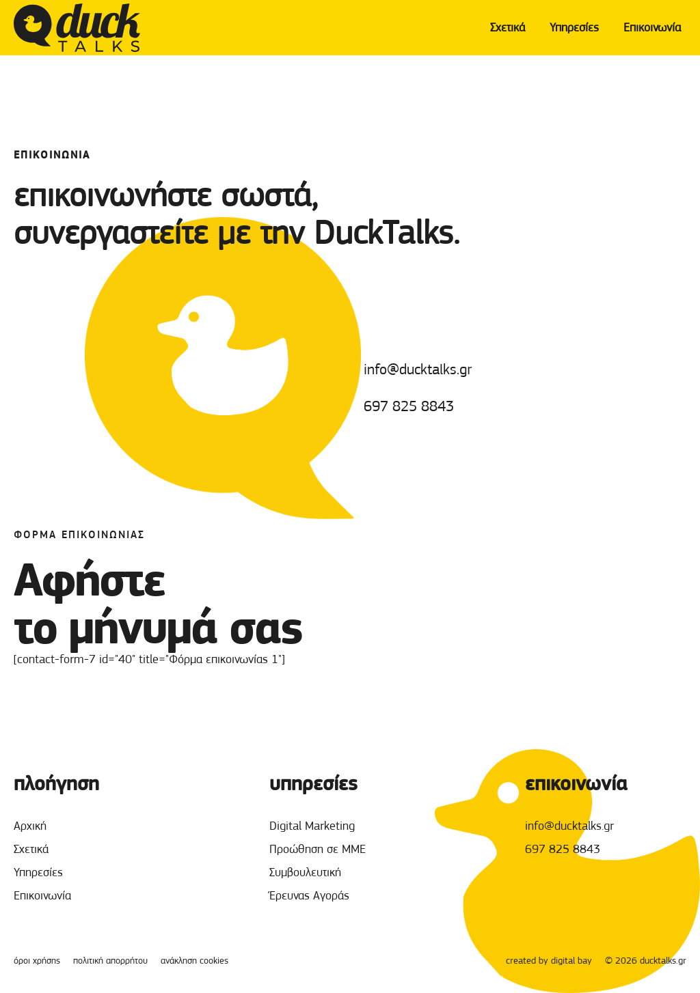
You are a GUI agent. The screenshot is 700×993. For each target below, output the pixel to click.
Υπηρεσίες (574, 27)
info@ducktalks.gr (418, 369)
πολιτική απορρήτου (110, 960)
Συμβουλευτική (305, 872)
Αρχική (30, 826)
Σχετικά (507, 27)
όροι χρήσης (37, 960)
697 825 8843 (409, 406)
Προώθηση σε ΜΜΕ (317, 849)
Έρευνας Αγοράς (309, 895)
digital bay (571, 960)
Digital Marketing (312, 826)
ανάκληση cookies (194, 960)
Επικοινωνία (652, 27)
